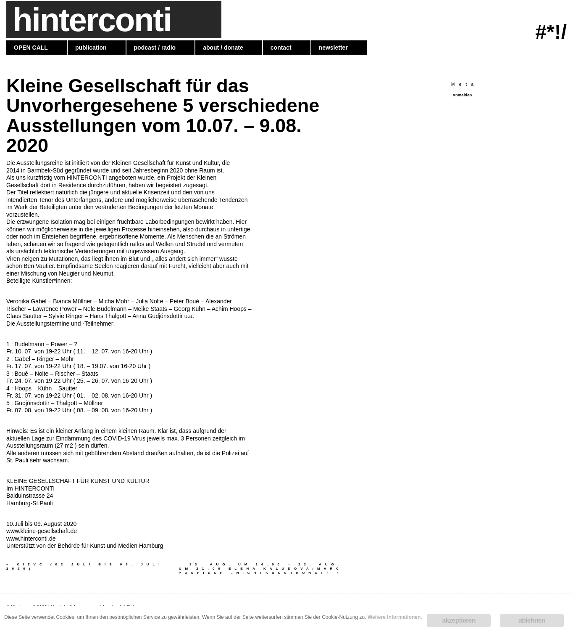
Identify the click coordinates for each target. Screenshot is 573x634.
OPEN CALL (31, 47)
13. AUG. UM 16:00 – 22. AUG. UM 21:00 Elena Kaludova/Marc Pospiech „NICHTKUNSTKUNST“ (260, 568)
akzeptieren (458, 620)
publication (91, 47)
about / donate (223, 47)
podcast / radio (155, 47)
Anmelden (462, 95)
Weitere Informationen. (395, 617)
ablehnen (531, 620)
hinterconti (92, 19)
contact (281, 47)
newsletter (333, 47)
